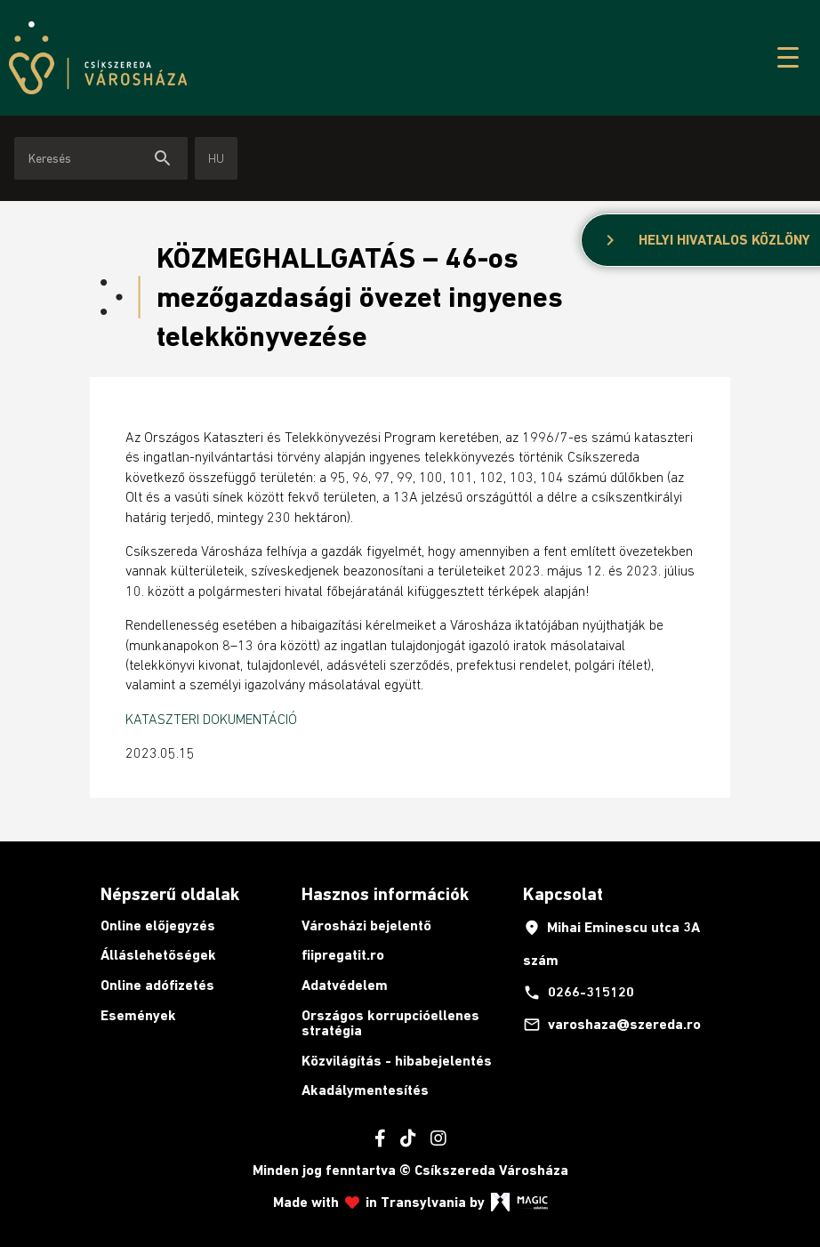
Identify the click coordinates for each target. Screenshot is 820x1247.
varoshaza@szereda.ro (612, 1025)
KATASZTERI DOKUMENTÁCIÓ (211, 719)
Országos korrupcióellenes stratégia (390, 1023)
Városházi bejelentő (366, 925)
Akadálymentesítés (365, 1090)
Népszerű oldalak (169, 894)
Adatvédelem (344, 985)
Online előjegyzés (157, 925)
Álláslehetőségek (158, 954)
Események (138, 1015)
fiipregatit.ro (342, 954)
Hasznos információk (385, 894)
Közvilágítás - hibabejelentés (396, 1060)
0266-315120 (578, 993)
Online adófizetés (157, 985)
